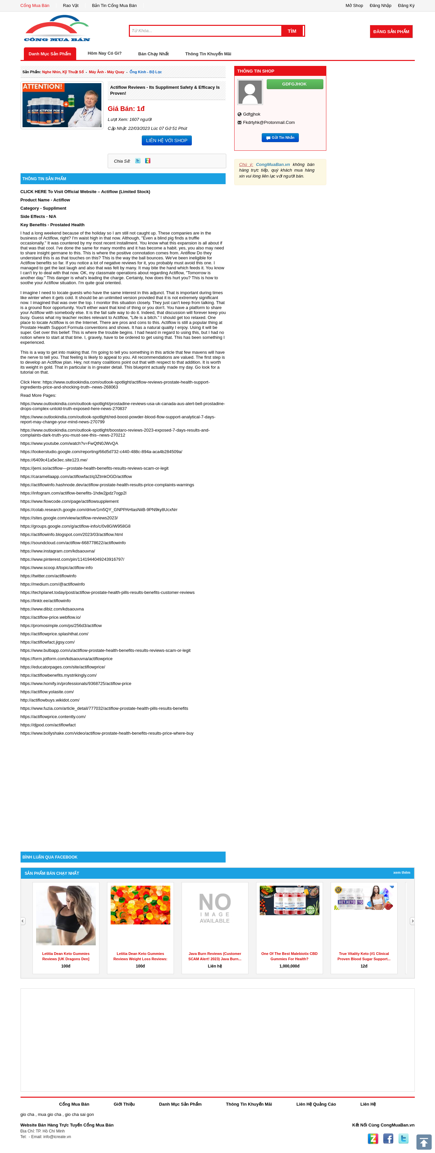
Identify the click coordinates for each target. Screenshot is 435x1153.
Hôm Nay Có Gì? (105, 53)
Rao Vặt (71, 5)
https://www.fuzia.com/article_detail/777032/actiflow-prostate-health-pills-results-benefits (105, 708)
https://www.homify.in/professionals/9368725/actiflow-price (76, 683)
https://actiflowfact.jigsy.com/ (48, 642)
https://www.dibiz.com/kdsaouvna (52, 608)
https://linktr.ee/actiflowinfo (46, 600)
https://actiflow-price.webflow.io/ (51, 617)
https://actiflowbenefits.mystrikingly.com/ (59, 675)
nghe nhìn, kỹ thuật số (62, 72)
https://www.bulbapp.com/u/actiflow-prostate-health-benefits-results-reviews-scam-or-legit (106, 650)
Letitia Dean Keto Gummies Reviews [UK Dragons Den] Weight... (65, 959)
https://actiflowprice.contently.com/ (53, 716)
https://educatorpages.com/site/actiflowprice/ (63, 666)
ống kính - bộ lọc (146, 72)
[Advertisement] (123, 795)
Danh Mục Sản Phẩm (50, 53)
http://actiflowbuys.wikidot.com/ (50, 700)
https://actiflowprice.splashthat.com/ (54, 633)
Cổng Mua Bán (35, 5)
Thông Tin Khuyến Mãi (208, 53)
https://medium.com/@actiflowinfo (53, 584)
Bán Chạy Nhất (153, 53)
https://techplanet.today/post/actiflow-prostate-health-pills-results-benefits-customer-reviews (108, 592)
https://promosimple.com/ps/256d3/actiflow (61, 625)
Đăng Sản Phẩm (391, 31)
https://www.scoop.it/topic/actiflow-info (57, 567)
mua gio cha (49, 1114)
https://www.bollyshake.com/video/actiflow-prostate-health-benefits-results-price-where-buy (107, 733)
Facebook (388, 1138)
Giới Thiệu (124, 1104)
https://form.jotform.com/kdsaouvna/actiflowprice (67, 658)
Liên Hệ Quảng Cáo (316, 1104)
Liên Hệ (368, 1104)
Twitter (137, 160)
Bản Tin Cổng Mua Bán (114, 5)
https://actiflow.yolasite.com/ (47, 691)
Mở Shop (354, 5)
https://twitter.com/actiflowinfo (49, 575)
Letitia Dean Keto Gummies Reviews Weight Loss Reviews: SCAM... (140, 959)
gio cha (27, 1114)
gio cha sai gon (79, 1114)
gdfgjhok (251, 114)
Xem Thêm (401, 872)
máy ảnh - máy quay (107, 72)
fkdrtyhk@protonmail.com (269, 122)
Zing (147, 160)
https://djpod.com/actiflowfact (48, 724)
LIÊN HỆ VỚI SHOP (167, 140)
